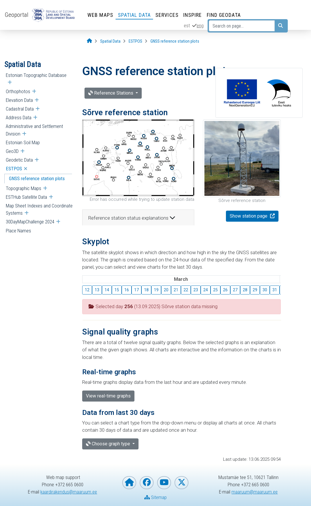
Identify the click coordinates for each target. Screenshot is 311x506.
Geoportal (16, 14)
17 (136, 290)
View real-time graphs (108, 396)
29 (255, 290)
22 (186, 290)
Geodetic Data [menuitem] (19, 160)
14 (107, 290)
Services (167, 15)
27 (235, 290)
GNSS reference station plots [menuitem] (37, 178)
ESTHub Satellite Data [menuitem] (26, 197)
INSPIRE (192, 15)
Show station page (249, 216)
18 (146, 290)
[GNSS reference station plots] (174, 41)
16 (126, 290)
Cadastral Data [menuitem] (20, 109)
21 (176, 290)
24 (205, 290)
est (187, 25)
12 (87, 290)
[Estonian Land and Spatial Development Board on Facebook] (147, 482)
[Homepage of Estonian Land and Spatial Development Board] (129, 482)
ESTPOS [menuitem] (14, 168)
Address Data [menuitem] (18, 117)
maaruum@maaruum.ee (254, 492)
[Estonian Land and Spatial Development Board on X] (181, 482)
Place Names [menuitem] (18, 231)
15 (116, 290)
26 (225, 290)
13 (97, 290)
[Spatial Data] (110, 41)
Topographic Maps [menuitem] (23, 188)
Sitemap (155, 497)
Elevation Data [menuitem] (19, 100)
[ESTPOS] (135, 41)
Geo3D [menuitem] (12, 151)
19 (156, 290)
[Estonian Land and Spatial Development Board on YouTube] (164, 482)
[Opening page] (89, 41)
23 (195, 290)
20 (166, 290)
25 (215, 290)
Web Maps (100, 15)
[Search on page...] (242, 25)
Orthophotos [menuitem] (18, 91)
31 (274, 290)
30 (265, 290)
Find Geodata (224, 15)
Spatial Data (134, 15)
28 (245, 290)
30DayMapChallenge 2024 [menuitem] (30, 222)
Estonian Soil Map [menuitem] (23, 142)
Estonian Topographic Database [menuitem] (36, 75)
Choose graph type (108, 444)
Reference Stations (111, 93)
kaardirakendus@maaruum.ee (68, 492)
